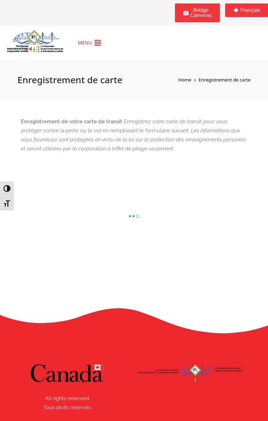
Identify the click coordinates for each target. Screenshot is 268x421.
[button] (85, 43)
